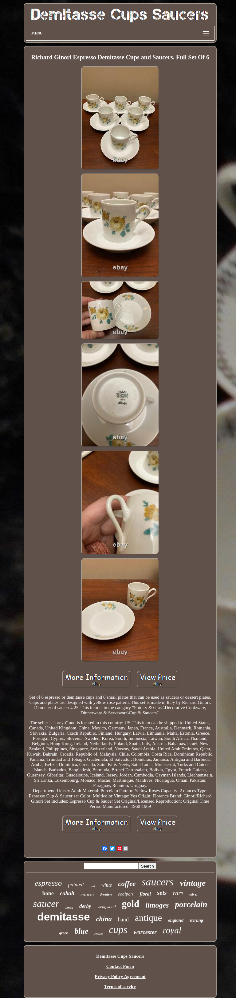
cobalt (67, 893)
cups (118, 929)
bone (48, 893)
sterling (196, 920)
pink (92, 886)
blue (81, 931)
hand (123, 919)
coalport (126, 894)
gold (131, 903)
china (104, 919)
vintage (193, 883)
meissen (87, 894)
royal (172, 930)
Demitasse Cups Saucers (120, 956)
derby (85, 906)
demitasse (63, 917)
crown (98, 934)
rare (178, 893)
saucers (158, 882)
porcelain (191, 904)
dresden (106, 894)
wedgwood (106, 906)
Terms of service (120, 986)
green (63, 933)
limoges (157, 905)
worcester (145, 932)
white (106, 885)
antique (148, 917)
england (175, 920)
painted (76, 885)
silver (193, 894)
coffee (127, 884)
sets (162, 892)
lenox (69, 907)
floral (145, 893)
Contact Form (120, 966)
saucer (46, 903)
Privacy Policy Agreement (120, 976)
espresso (48, 883)
